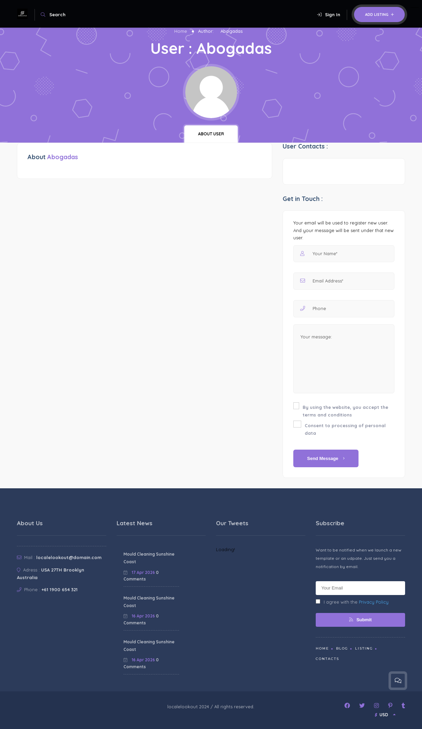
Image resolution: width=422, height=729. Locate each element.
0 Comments (141, 576)
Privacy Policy (374, 602)
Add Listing (379, 14)
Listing (364, 648)
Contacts (327, 658)
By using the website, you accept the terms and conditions (345, 411)
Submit (360, 619)
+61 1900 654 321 (59, 589)
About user (211, 133)
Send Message (326, 458)
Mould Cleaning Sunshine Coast (149, 557)
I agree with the (352, 602)
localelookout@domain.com (68, 557)
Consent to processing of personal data (345, 429)
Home (180, 31)
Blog (342, 648)
